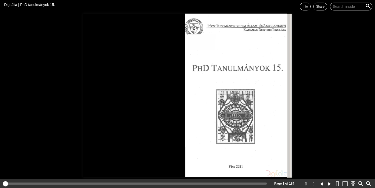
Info (305, 6)
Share (320, 6)
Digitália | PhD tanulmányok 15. (29, 5)
